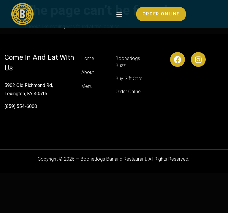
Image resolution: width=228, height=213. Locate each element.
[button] (119, 14)
